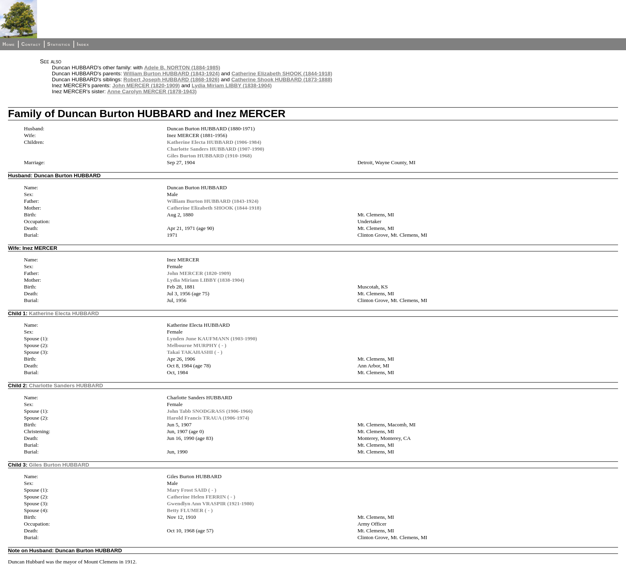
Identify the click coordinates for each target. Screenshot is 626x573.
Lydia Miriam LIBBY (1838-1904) (232, 85)
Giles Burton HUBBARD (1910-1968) (209, 156)
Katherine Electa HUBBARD (64, 313)
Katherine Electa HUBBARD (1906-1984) (214, 142)
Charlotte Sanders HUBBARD (66, 386)
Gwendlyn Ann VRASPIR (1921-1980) (210, 503)
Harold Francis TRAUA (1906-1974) (208, 418)
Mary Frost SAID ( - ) (192, 490)
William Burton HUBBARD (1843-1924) (172, 74)
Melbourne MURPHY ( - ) (196, 345)
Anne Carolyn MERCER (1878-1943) (152, 91)
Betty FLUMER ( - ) (190, 510)
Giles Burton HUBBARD (59, 465)
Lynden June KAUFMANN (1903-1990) (212, 338)
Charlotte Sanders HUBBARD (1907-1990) (215, 149)
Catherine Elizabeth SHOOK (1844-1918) (282, 74)
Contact (30, 44)
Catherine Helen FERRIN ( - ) (201, 497)
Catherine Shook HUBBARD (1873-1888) (281, 79)
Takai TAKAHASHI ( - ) (194, 352)
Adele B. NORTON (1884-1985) (182, 68)
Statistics (58, 44)
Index (83, 44)
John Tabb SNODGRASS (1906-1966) (210, 411)
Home (8, 44)
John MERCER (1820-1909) (146, 85)
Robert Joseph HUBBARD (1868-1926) (172, 79)
